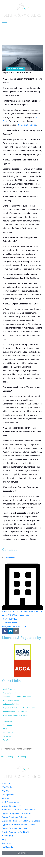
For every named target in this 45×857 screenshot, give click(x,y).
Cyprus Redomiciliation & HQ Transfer (19, 824)
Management (8, 794)
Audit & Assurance (10, 689)
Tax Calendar (8, 721)
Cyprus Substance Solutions (14, 817)
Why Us (6, 740)
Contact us (7, 725)
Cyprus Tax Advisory (11, 693)
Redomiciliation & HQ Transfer (15, 711)
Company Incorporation (12, 700)
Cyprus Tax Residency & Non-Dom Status (19, 708)
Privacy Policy (7, 756)
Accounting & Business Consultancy (17, 697)
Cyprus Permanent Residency (15, 715)
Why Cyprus (8, 736)
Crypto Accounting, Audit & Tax (16, 832)
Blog (5, 729)
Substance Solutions (11, 704)
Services (5, 798)
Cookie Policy (20, 756)
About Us (6, 783)
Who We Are (8, 732)
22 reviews (10, 557)
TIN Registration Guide (26, 125)
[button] (22, 853)
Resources (6, 843)
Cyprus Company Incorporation (16, 813)
